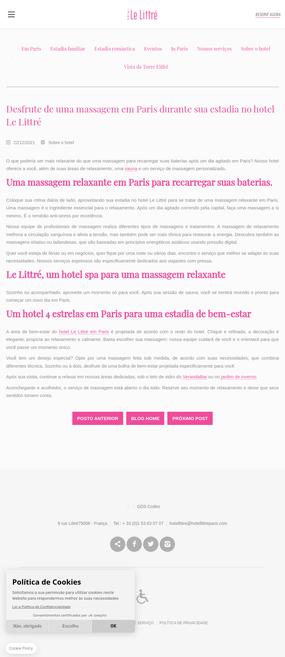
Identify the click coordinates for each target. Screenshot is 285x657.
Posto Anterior (97, 418)
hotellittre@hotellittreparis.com (198, 523)
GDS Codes (148, 506)
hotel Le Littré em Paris (84, 331)
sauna (131, 168)
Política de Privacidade (184, 623)
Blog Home (145, 418)
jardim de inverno (238, 376)
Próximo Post (190, 418)
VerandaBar (194, 376)
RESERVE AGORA (267, 14)
